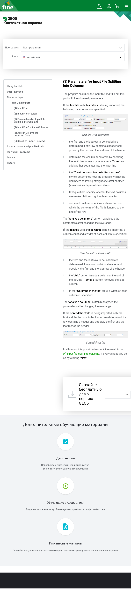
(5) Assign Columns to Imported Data (26, 134)
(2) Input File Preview (25, 113)
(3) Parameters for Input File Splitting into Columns (29, 120)
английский (33, 57)
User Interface (15, 91)
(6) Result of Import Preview (29, 141)
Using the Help (15, 86)
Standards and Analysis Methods (25, 146)
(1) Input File (20, 108)
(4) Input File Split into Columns (31, 127)
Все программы (32, 47)
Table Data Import (20, 102)
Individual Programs (18, 152)
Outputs (11, 157)
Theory (11, 163)
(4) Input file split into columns (81, 353)
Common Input (15, 97)
